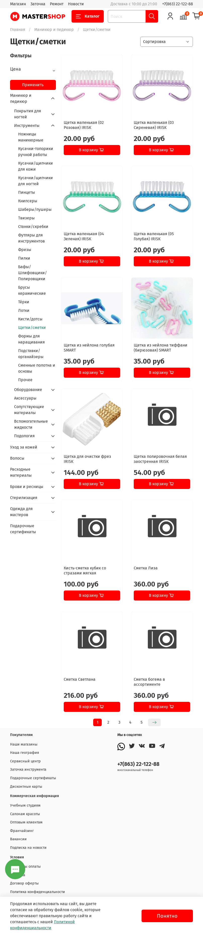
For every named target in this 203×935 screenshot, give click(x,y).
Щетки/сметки (32, 327)
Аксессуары (25, 398)
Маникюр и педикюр (54, 29)
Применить (33, 84)
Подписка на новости (28, 848)
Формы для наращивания (31, 339)
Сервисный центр (25, 761)
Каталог (87, 16)
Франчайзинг (22, 831)
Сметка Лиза (146, 568)
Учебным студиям (25, 805)
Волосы (17, 458)
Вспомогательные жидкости (31, 424)
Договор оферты (24, 883)
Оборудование (28, 389)
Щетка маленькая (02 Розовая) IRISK (84, 125)
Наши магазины (24, 744)
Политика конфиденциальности (37, 892)
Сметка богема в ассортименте (149, 682)
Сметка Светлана (79, 679)
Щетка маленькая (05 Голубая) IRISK (154, 236)
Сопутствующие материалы (29, 409)
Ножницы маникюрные (30, 137)
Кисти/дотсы (30, 319)
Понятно (167, 916)
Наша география (24, 753)
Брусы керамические (32, 290)
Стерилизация (23, 497)
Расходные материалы (21, 472)
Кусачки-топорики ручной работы (35, 151)
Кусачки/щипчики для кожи (35, 166)
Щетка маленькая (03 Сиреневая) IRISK (154, 125)
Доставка (17, 875)
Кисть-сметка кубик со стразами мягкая (85, 570)
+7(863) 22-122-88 (177, 4)
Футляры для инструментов (31, 238)
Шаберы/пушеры (35, 209)
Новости (76, 4)
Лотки (23, 310)
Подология (24, 435)
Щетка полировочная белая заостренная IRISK (160, 459)
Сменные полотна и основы (36, 368)
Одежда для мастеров (21, 511)
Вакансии (18, 839)
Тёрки (23, 302)
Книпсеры (27, 201)
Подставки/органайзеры (31, 353)
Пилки (24, 258)
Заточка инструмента (28, 769)
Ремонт (56, 4)
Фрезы (24, 249)
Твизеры (26, 218)
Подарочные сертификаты (23, 528)
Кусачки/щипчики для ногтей (35, 180)
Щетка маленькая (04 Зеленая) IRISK (84, 236)
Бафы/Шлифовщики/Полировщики (32, 272)
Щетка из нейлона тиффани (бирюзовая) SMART (160, 348)
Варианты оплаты (25, 866)
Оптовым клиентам (26, 822)
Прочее (25, 379)
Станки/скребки (33, 226)
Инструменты (27, 125)
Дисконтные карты (26, 786)
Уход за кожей (23, 447)
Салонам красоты (25, 814)
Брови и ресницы (26, 486)
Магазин (18, 4)
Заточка (37, 4)
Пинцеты (26, 192)
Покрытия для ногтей (27, 114)
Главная (17, 29)
